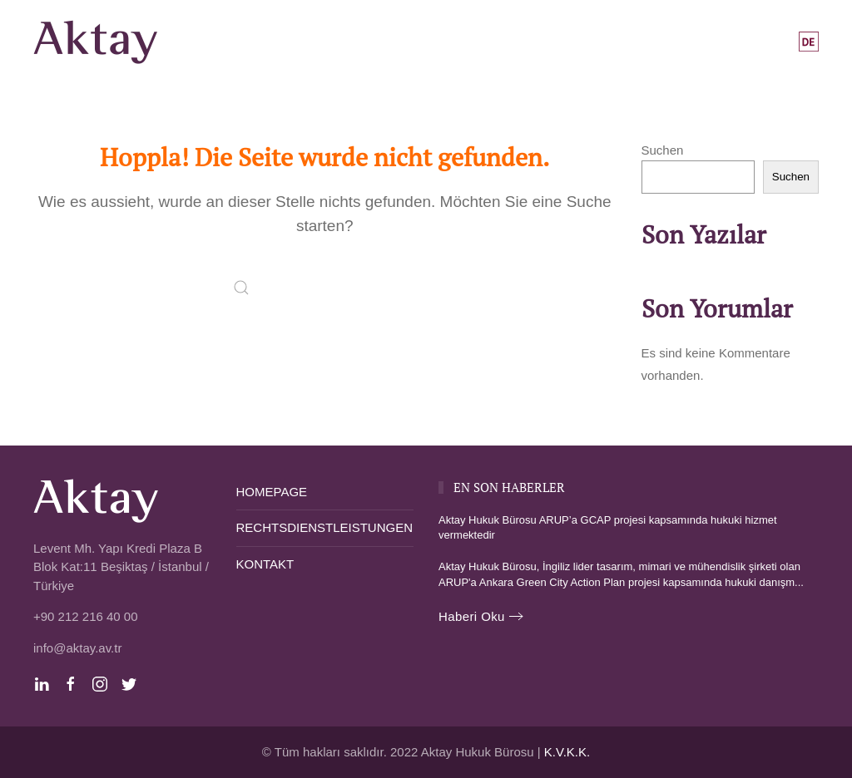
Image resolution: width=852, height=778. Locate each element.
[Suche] (324, 287)
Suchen (662, 150)
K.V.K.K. (567, 752)
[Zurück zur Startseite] (98, 41)
